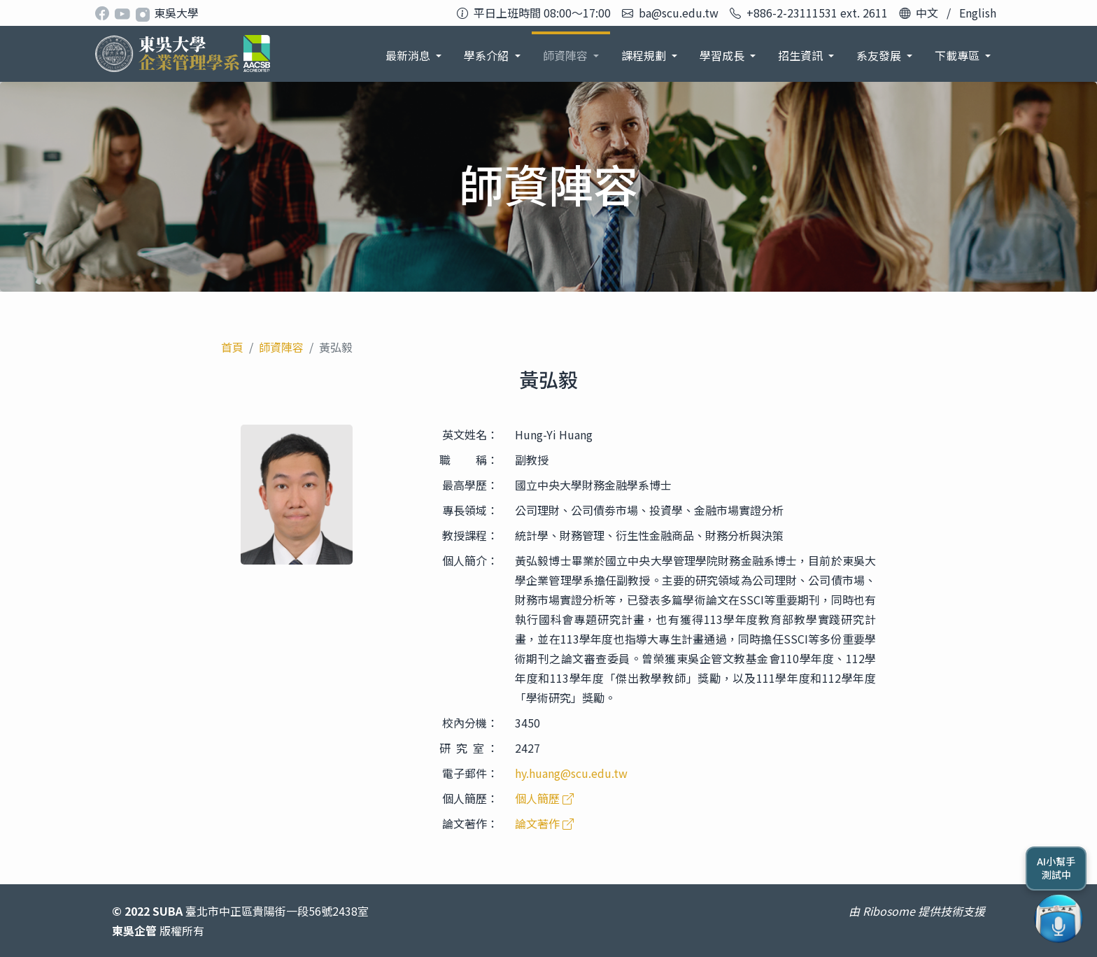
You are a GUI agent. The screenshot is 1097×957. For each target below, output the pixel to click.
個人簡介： (470, 560)
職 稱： (468, 459)
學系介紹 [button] (487, 55)
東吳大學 (176, 12)
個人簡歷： (470, 798)
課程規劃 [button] (645, 55)
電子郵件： (470, 773)
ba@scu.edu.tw (679, 12)
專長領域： (470, 510)
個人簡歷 (544, 798)
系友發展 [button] (880, 55)
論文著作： (470, 823)
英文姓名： (470, 434)
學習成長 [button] (723, 55)
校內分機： (470, 722)
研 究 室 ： (468, 747)
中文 (927, 12)
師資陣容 (281, 347)
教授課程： (470, 535)
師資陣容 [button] (566, 55)
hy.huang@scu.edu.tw (571, 773)
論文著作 (544, 823)
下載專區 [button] (958, 55)
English (977, 12)
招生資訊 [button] (802, 55)
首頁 (232, 347)
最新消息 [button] (409, 55)
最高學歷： (470, 484)
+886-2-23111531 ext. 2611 (817, 12)
